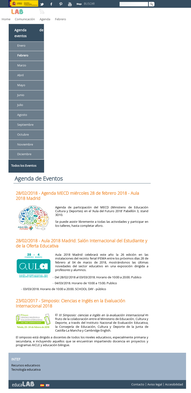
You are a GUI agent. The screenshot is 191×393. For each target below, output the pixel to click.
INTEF (15, 359)
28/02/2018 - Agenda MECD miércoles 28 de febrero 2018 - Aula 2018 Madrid (77, 195)
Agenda (45, 19)
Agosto (22, 115)
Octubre (23, 134)
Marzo (21, 65)
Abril (20, 75)
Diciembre (24, 154)
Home (6, 19)
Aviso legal (154, 384)
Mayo (21, 85)
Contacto (137, 384)
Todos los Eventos (23, 165)
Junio (20, 95)
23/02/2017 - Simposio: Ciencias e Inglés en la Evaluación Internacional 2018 (70, 303)
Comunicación (25, 19)
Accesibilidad (174, 384)
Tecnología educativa (26, 369)
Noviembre (25, 144)
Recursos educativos (25, 365)
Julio (20, 105)
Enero (21, 46)
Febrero (60, 19)
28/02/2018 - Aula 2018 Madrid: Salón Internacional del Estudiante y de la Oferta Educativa (81, 243)
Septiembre (25, 124)
